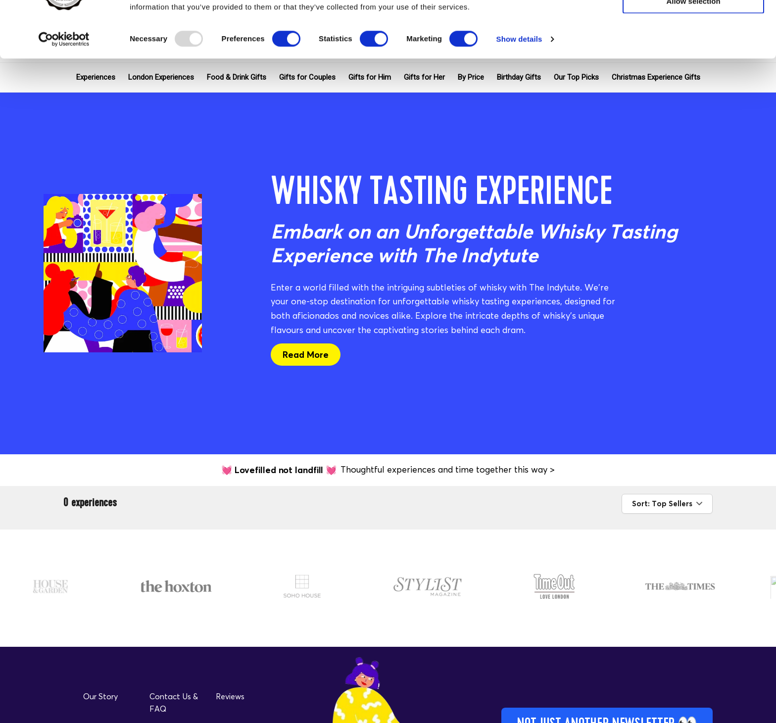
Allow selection (693, 53)
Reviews (230, 696)
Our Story (100, 696)
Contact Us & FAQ (173, 702)
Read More (306, 354)
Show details (519, 92)
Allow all (694, 24)
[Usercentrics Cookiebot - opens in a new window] (64, 92)
